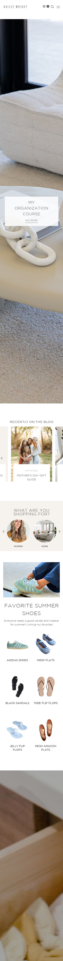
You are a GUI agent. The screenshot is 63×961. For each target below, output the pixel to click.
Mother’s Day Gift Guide (31, 478)
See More (31, 220)
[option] (31, 211)
